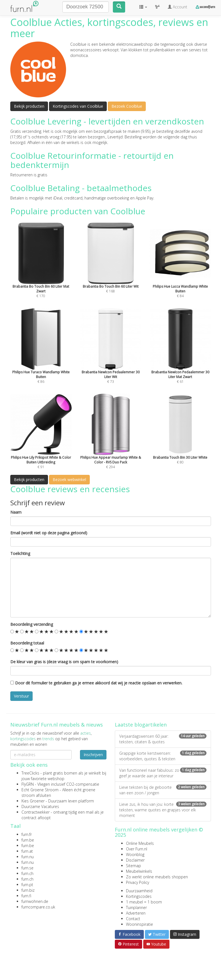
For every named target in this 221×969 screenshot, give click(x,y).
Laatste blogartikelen (141, 724)
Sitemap (133, 865)
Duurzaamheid (139, 890)
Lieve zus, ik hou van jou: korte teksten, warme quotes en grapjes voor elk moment (163, 810)
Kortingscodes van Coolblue (78, 106)
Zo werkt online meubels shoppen (157, 876)
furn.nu (27, 856)
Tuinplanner (136, 907)
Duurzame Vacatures (40, 806)
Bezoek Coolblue (126, 106)
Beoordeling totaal (27, 643)
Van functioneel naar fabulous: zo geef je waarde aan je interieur (163, 773)
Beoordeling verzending (31, 624)
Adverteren (135, 913)
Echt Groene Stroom (40, 789)
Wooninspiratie (139, 924)
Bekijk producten (29, 106)
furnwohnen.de (34, 901)
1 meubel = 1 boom (144, 902)
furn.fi (26, 895)
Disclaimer (135, 860)
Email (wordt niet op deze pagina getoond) (48, 532)
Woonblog (135, 854)
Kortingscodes (139, 896)
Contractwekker (35, 812)
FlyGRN (27, 784)
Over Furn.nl (136, 849)
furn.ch (27, 873)
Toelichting (20, 553)
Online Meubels (140, 843)
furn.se (27, 868)
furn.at (27, 851)
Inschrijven (93, 754)
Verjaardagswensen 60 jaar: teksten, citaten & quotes (163, 739)
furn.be (27, 840)
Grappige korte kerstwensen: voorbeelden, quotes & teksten (163, 756)
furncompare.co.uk (38, 907)
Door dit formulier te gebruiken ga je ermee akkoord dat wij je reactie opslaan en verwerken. (96, 683)
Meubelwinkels (139, 871)
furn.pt (27, 884)
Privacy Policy (137, 882)
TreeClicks (30, 773)
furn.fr (26, 834)
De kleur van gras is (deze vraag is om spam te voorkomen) (64, 661)
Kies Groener (33, 801)
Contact (133, 918)
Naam (15, 512)
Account (177, 6)
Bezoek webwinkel (69, 479)
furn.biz (28, 890)
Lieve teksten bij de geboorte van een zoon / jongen (163, 790)
